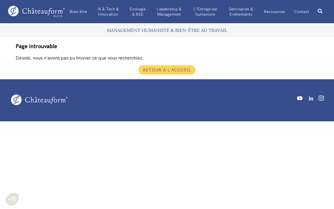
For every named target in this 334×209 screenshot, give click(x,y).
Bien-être (78, 11)
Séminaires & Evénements (241, 11)
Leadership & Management (169, 11)
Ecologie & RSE (138, 11)
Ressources (275, 11)
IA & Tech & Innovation (108, 11)
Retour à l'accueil (167, 70)
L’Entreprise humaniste (205, 11)
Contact (301, 11)
